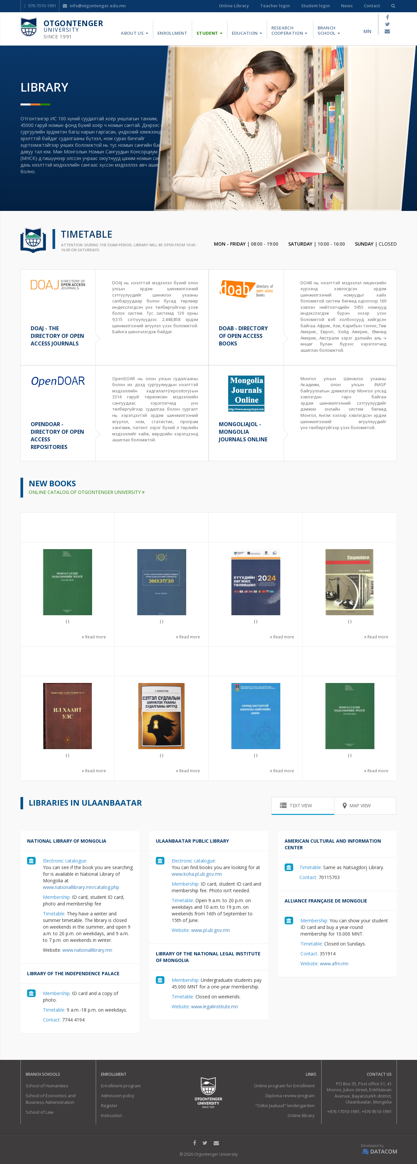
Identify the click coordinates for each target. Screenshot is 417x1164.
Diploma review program (290, 1096)
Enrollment (172, 33)
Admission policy (117, 1096)
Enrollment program (121, 1086)
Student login (315, 6)
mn (367, 31)
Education (247, 33)
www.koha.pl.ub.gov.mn (197, 874)
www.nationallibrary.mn (86, 950)
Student (209, 33)
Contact (372, 6)
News (347, 6)
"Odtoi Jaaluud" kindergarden (285, 1105)
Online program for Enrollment (284, 1086)
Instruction (111, 1115)
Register (109, 1105)
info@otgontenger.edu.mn (94, 6)
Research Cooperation (289, 30)
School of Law (39, 1112)
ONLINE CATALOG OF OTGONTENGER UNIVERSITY (87, 492)
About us (134, 33)
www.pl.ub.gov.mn (210, 930)
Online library (301, 1115)
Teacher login (275, 6)
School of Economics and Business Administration (51, 1099)
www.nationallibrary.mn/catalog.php (81, 887)
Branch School (329, 30)
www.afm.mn (333, 963)
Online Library (234, 6)
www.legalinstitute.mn (214, 1006)
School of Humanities (47, 1086)
